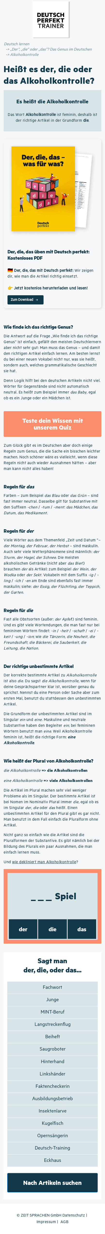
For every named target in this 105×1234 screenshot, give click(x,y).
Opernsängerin (52, 1136)
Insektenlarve (53, 1111)
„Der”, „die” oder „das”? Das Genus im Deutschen (51, 49)
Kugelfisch (52, 1123)
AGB (64, 1222)
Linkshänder (52, 1074)
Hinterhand (52, 1062)
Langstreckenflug (53, 1024)
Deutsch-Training (52, 1148)
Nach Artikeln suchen (52, 1183)
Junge (52, 1000)
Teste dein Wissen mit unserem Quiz (52, 423)
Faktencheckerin (53, 1086)
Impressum (46, 1222)
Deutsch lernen (16, 44)
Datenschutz (73, 1215)
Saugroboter (53, 1049)
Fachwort (52, 987)
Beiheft (52, 1037)
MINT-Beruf (52, 1012)
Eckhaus (52, 1160)
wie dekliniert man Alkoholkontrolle (44, 862)
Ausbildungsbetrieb (52, 1099)
